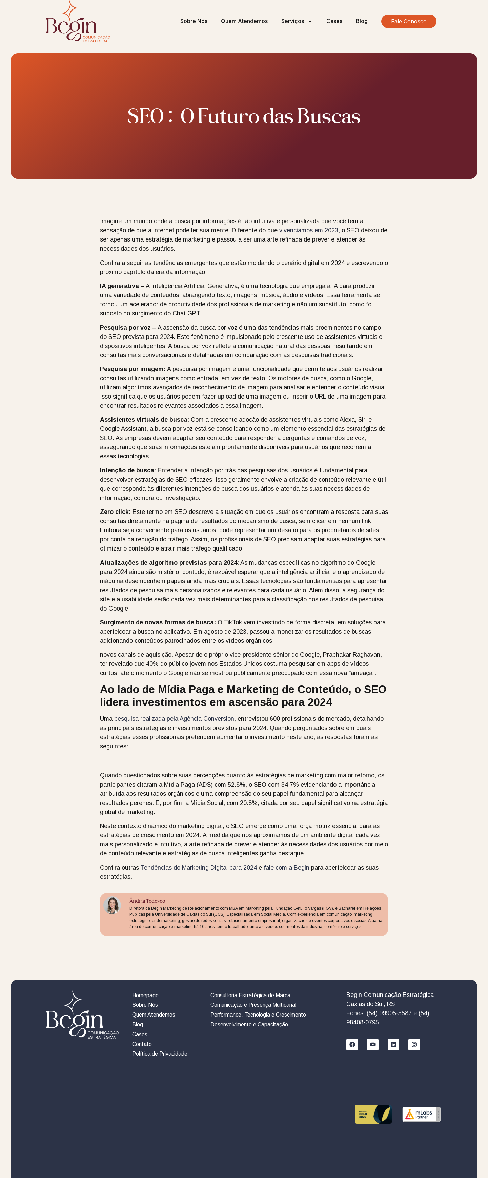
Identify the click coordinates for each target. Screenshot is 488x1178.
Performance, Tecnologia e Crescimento (258, 1015)
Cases (334, 21)
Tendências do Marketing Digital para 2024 (199, 867)
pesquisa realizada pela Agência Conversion (174, 718)
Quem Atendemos (244, 21)
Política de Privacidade (159, 1054)
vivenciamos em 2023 (308, 230)
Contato (142, 1044)
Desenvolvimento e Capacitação (249, 1024)
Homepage (145, 995)
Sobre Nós (193, 21)
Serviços (297, 21)
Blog (362, 21)
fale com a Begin (286, 867)
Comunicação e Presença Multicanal (253, 1005)
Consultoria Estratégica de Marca (250, 995)
